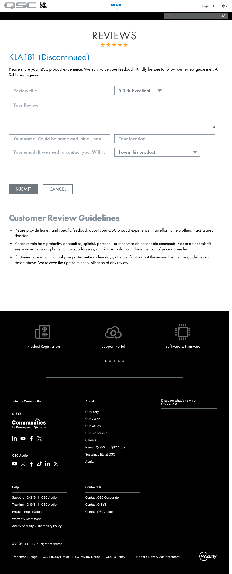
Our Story (92, 412)
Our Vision (92, 419)
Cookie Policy (115, 557)
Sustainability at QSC (100, 455)
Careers (90, 440)
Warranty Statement (26, 519)
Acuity (90, 462)
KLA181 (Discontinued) (49, 57)
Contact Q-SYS (95, 505)
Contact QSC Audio (99, 512)
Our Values (93, 426)
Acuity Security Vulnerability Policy (37, 526)
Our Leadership (96, 433)
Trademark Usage (24, 557)
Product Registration (27, 512)
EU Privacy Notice (87, 557)
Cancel (57, 189)
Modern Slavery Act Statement (158, 557)
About (89, 401)
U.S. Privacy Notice (56, 557)
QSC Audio (20, 455)
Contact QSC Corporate (102, 498)
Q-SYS (16, 414)
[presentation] (44, 171)
